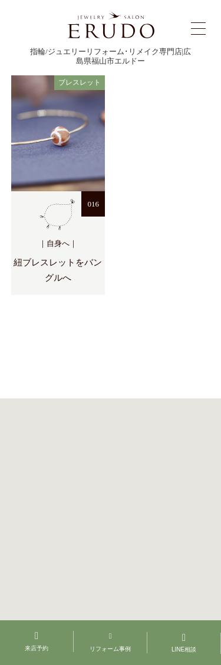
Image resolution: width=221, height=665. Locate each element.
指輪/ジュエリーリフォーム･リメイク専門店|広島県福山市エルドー (110, 56)
